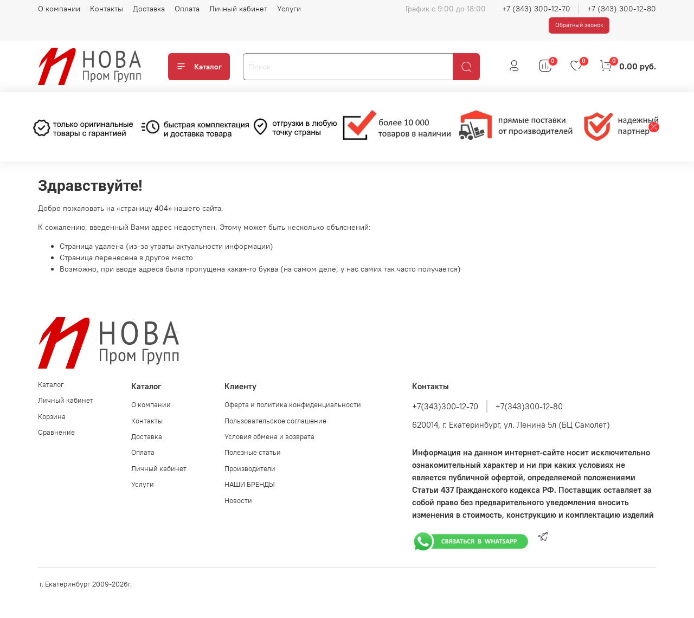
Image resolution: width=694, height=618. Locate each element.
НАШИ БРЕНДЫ (249, 484)
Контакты (106, 9)
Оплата (187, 9)
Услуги (289, 9)
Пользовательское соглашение (275, 421)
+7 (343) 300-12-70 (536, 9)
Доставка (149, 9)
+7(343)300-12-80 (529, 406)
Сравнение (56, 432)
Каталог (199, 67)
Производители (249, 469)
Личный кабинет (238, 9)
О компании (59, 9)
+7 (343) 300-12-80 (621, 9)
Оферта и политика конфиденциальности (292, 405)
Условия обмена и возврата (269, 437)
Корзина (52, 417)
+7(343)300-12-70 (445, 406)
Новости (238, 501)
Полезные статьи (252, 452)
